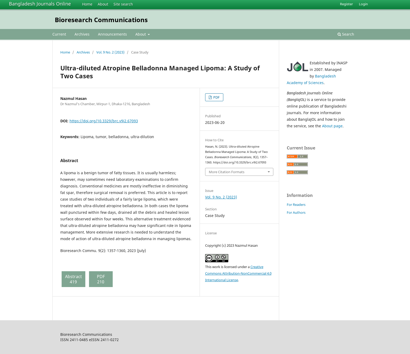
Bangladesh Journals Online (40, 4)
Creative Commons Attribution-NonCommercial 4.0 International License (238, 273)
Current (59, 34)
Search (346, 34)
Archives (82, 34)
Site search (123, 4)
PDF (216, 97)
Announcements (112, 34)
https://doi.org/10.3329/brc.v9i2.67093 (104, 120)
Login (363, 4)
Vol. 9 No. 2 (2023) (110, 52)
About (103, 4)
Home (87, 4)
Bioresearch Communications (101, 19)
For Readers (296, 204)
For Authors (296, 212)
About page (332, 125)
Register (346, 4)
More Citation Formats (226, 171)
